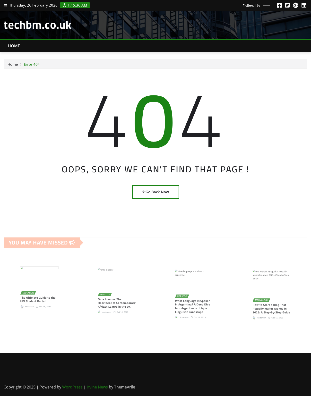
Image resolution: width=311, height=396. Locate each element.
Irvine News (97, 387)
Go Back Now (155, 191)
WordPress (72, 387)
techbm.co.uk (37, 24)
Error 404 (32, 65)
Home (14, 46)
